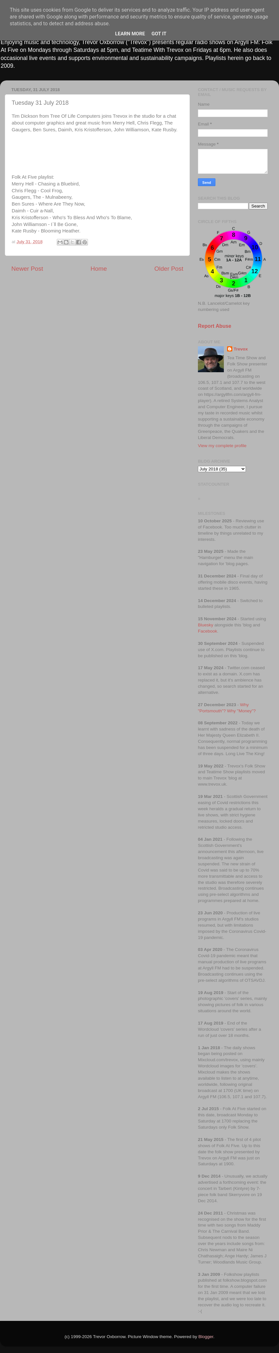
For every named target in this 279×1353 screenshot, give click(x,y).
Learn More (130, 34)
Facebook (207, 631)
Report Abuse (214, 326)
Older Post (168, 268)
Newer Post (27, 268)
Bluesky (205, 625)
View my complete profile (222, 445)
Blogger (206, 1336)
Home (99, 268)
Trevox (241, 349)
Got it (159, 34)
